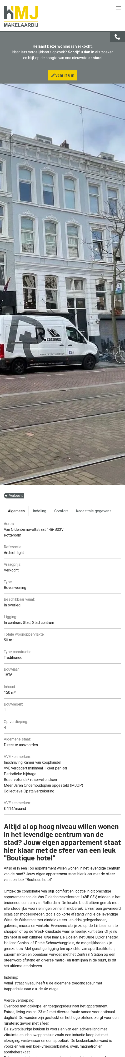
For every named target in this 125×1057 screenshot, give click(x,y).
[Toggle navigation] (118, 8)
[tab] (16, 511)
